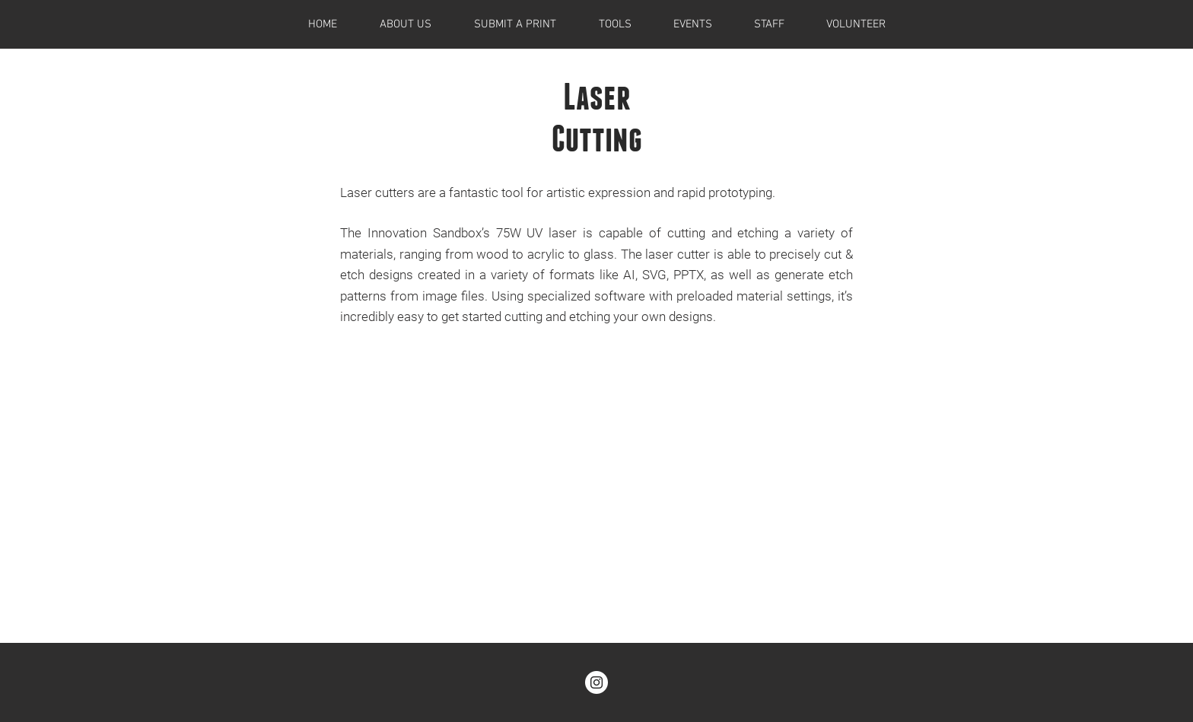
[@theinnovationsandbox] (596, 682)
